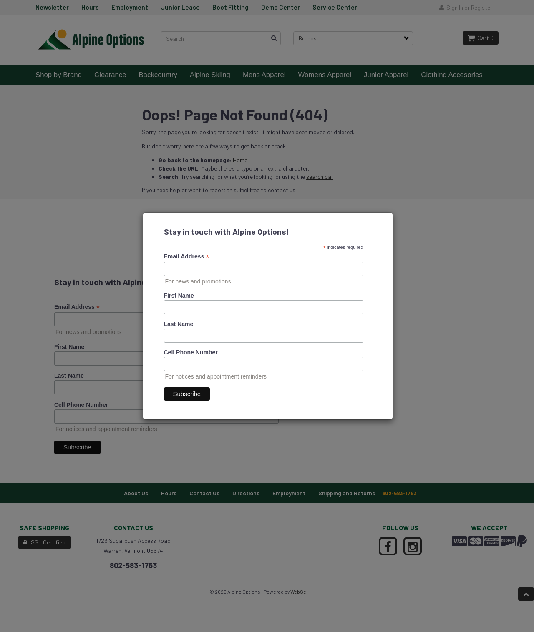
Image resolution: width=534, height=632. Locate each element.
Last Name (179, 324)
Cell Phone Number (191, 352)
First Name (179, 295)
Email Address (186, 257)
